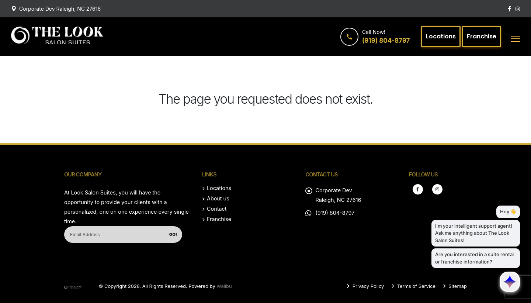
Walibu (224, 286)
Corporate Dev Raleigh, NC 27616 (60, 9)
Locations (219, 188)
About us (218, 198)
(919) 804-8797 (334, 213)
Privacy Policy (367, 286)
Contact (216, 209)
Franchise (219, 219)
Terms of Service (415, 286)
